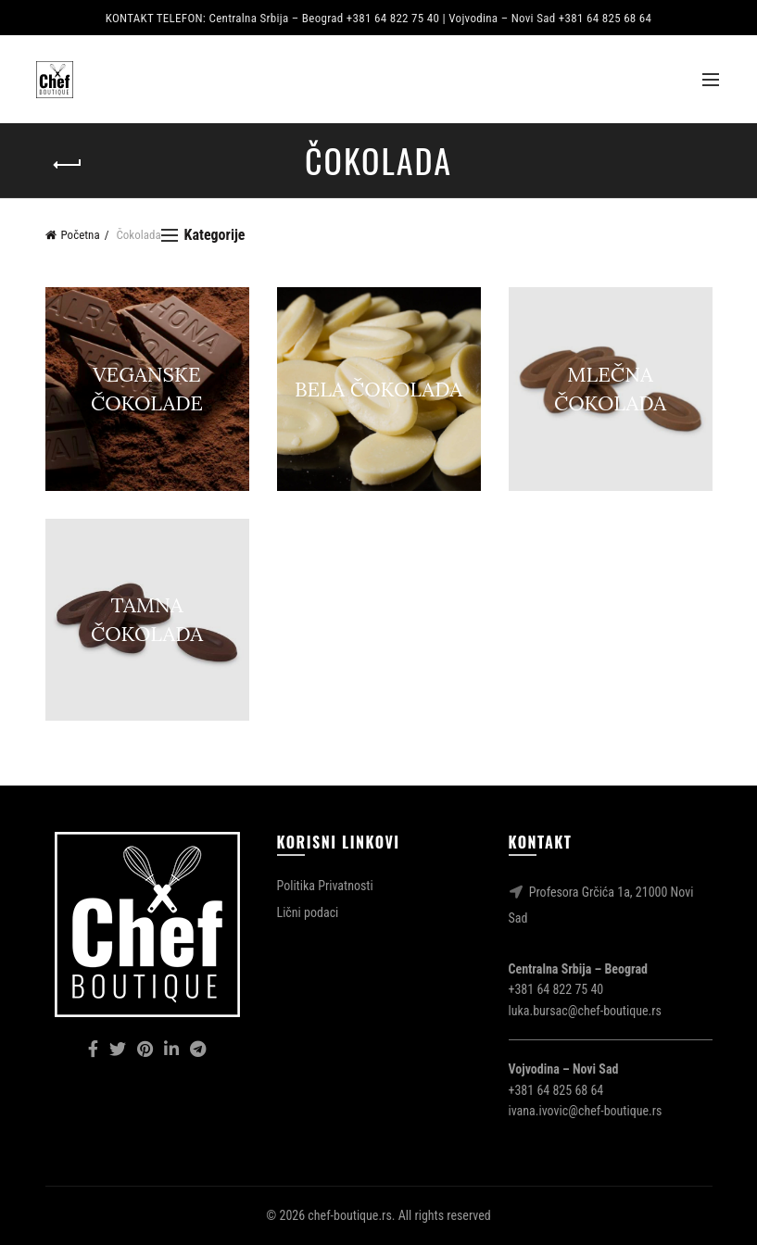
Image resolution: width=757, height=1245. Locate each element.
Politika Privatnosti (325, 885)
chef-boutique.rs (349, 1215)
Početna (80, 235)
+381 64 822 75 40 (556, 989)
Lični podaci (308, 912)
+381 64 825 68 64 (556, 1090)
